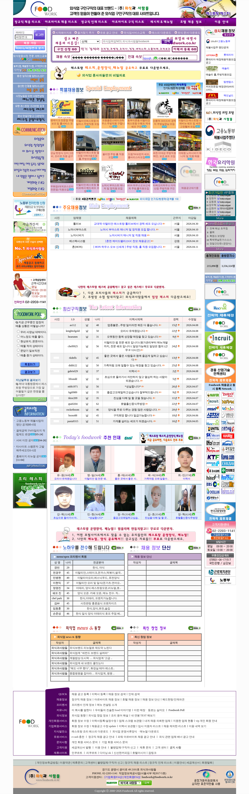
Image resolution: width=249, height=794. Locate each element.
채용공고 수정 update (104, 726)
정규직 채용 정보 (82, 699)
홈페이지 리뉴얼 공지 (31, 456)
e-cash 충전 (78, 736)
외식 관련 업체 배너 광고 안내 (176, 736)
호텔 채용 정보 (131, 699)
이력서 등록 (99, 694)
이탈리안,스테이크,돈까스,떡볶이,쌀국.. (98, 572)
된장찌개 (214, 240)
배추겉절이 (216, 229)
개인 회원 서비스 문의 (85, 742)
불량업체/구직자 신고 (123, 747)
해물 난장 (215, 244)
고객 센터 (160, 747)
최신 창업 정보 (143, 637)
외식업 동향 (79, 715)
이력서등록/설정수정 (104, 720)
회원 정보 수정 (80, 720)
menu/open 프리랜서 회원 (72, 556)
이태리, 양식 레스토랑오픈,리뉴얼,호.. (98, 588)
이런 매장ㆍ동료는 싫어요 (149, 710)
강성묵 (212, 211)
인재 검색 (134, 694)
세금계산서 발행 (81, 747)
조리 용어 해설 (119, 715)
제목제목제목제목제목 (222, 232)
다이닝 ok (105, 752)
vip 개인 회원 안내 (206, 720)
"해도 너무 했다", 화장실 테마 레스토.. (92, 668)
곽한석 (212, 204)
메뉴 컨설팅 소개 (107, 704)
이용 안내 (100, 747)
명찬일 (212, 197)
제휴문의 (77, 762)
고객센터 (90, 762)
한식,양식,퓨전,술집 (98, 608)
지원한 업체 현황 (183, 720)
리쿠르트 (91, 752)
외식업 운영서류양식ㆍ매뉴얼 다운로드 (135, 731)
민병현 (212, 214)
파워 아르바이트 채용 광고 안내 (136, 736)
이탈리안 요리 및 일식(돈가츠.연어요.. (98, 582)
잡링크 (152, 752)
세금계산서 (193, 762)
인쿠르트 (77, 752)
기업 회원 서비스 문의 (115, 742)
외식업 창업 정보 (98, 715)
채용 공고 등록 (80, 694)
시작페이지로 (64, 32)
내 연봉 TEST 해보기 (143, 715)
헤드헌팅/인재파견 (173, 699)
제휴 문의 (145, 747)
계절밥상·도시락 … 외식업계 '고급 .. (91, 658)
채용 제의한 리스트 (175, 726)
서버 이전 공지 (27, 440)
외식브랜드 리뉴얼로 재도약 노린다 (91, 647)
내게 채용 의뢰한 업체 (157, 720)
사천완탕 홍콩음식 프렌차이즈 (99, 603)
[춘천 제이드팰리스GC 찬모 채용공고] (127, 241)
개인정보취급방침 (47, 762)
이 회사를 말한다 (82, 710)
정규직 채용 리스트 (136, 762)
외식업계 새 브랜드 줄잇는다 (87, 663)
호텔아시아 (139, 752)
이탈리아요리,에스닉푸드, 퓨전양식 (98, 577)
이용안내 (179, 762)
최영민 (212, 207)
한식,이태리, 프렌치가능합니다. (98, 598)
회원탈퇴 (207, 762)
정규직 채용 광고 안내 (101, 736)
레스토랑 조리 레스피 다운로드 (90, 731)
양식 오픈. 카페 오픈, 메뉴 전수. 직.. (98, 593)
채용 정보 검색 (117, 694)
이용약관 (65, 762)
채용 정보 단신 (151, 699)
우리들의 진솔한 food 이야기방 (113, 710)
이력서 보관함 (127, 726)
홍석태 (212, 201)
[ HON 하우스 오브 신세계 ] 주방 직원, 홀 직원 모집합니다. (127, 246)
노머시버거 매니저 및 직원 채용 (128, 235)
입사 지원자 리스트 (149, 726)
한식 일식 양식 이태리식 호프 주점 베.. (98, 613)
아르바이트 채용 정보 (107, 699)
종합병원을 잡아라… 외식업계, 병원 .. (92, 673)
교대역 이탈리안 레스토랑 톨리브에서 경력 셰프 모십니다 (128, 223)
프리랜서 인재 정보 (83, 704)
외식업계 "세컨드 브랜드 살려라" (89, 653)
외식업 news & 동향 (68, 637)
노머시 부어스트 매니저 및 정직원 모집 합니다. (128, 229)
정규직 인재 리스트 (160, 762)
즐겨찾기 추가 (85, 32)
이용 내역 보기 (197, 726)
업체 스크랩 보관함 (130, 720)
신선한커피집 (122, 752)
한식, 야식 (99, 567)
